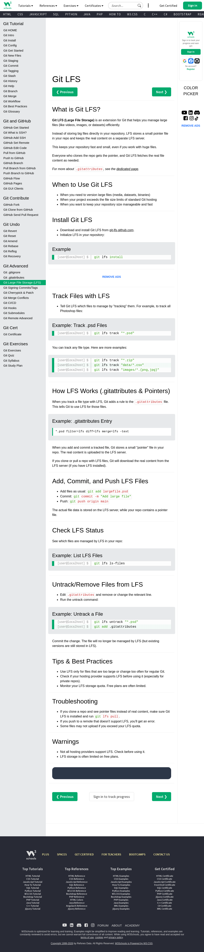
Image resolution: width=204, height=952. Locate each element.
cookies (99, 937)
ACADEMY (132, 925)
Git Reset (9, 236)
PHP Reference (76, 896)
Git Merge (10, 96)
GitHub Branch (13, 163)
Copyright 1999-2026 (62, 943)
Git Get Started (13, 50)
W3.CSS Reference (76, 890)
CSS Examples (121, 878)
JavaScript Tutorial (32, 881)
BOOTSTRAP (182, 14)
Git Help (8, 86)
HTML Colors (76, 899)
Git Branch (10, 91)
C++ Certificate (164, 902)
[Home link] (7, 5)
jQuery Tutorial (32, 908)
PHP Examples (121, 899)
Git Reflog (10, 251)
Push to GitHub (13, 158)
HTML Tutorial (33, 875)
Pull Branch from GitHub (19, 168)
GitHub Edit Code (15, 148)
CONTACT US (161, 854)
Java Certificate (165, 899)
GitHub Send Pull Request (20, 214)
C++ (155, 14)
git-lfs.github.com (121, 230)
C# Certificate (164, 905)
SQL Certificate (164, 887)
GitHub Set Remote (16, 142)
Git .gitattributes (13, 277)
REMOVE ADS (111, 276)
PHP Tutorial (32, 899)
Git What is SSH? (15, 132)
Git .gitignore (11, 272)
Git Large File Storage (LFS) (22, 282)
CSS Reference (76, 878)
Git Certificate (12, 334)
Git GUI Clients (13, 188)
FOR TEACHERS (111, 854)
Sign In (190, 52)
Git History (10, 81)
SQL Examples (121, 887)
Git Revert (10, 231)
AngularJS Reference (76, 905)
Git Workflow (11, 101)
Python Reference (77, 887)
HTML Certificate (164, 875)
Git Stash (9, 75)
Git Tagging (11, 70)
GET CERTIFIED (84, 854)
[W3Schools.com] (31, 857)
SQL (56, 14)
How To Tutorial (33, 884)
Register (191, 69)
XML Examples (121, 905)
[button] (139, 5)
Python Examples (121, 890)
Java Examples (121, 902)
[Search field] (125, 5)
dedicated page (127, 169)
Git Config (10, 45)
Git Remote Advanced (17, 318)
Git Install (9, 40)
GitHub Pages (12, 183)
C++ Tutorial (32, 905)
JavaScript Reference (76, 881)
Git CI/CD (9, 302)
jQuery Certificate (165, 896)
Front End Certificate (164, 884)
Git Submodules (14, 313)
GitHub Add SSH (14, 137)
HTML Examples (121, 875)
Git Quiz (8, 355)
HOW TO (115, 14)
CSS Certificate (164, 878)
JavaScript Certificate (165, 881)
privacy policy (116, 937)
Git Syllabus (11, 360)
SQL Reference (76, 884)
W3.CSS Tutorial (33, 893)
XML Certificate (164, 908)
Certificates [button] (94, 6)
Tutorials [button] (25, 6)
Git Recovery (12, 256)
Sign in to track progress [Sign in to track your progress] (111, 796)
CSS (20, 14)
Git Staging (10, 60)
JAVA (86, 14)
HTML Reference (76, 875)
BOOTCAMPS (137, 854)
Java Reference (76, 902)
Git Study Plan (13, 365)
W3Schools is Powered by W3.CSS (134, 943)
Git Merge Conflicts (16, 297)
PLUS (45, 854)
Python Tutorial (33, 890)
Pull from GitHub (14, 153)
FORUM (102, 925)
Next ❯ (161, 92)
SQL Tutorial (32, 887)
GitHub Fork (11, 204)
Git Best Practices (15, 106)
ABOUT (117, 925)
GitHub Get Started (16, 127)
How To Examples (121, 884)
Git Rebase (10, 246)
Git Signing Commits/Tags (20, 287)
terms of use (87, 937)
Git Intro (8, 35)
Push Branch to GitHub (18, 173)
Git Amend (10, 241)
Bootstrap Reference (76, 893)
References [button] (48, 6)
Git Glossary (11, 111)
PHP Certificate (164, 893)
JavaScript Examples (121, 881)
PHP (100, 14)
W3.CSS (132, 14)
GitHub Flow (11, 178)
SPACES (62, 854)
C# (165, 14)
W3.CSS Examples (121, 893)
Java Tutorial (32, 902)
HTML (7, 14)
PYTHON (71, 14)
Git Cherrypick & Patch (18, 292)
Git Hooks (10, 308)
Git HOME (10, 30)
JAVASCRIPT (38, 14)
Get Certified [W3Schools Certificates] (168, 6)
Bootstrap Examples (121, 896)
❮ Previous (65, 92)
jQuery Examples (121, 908)
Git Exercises (12, 350)
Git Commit (10, 65)
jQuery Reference (76, 908)
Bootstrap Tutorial (32, 896)
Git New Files (12, 55)
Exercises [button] (71, 6)
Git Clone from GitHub (18, 209)
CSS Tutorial (32, 878)
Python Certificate (164, 890)
